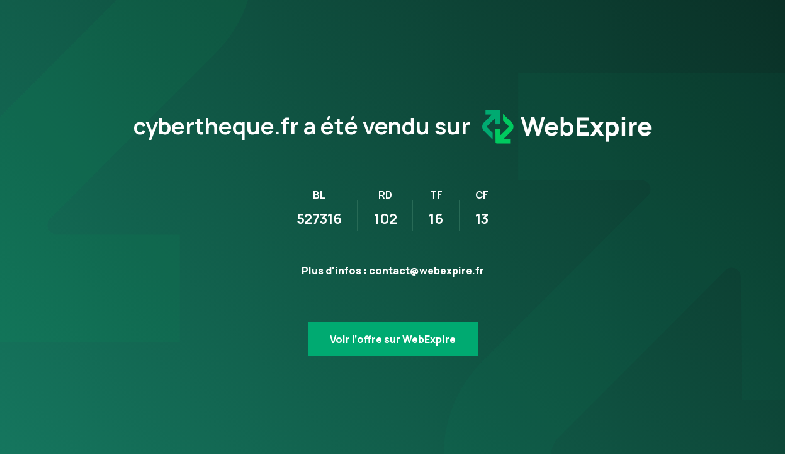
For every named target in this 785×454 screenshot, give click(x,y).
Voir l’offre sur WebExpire (393, 339)
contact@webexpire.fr (426, 270)
